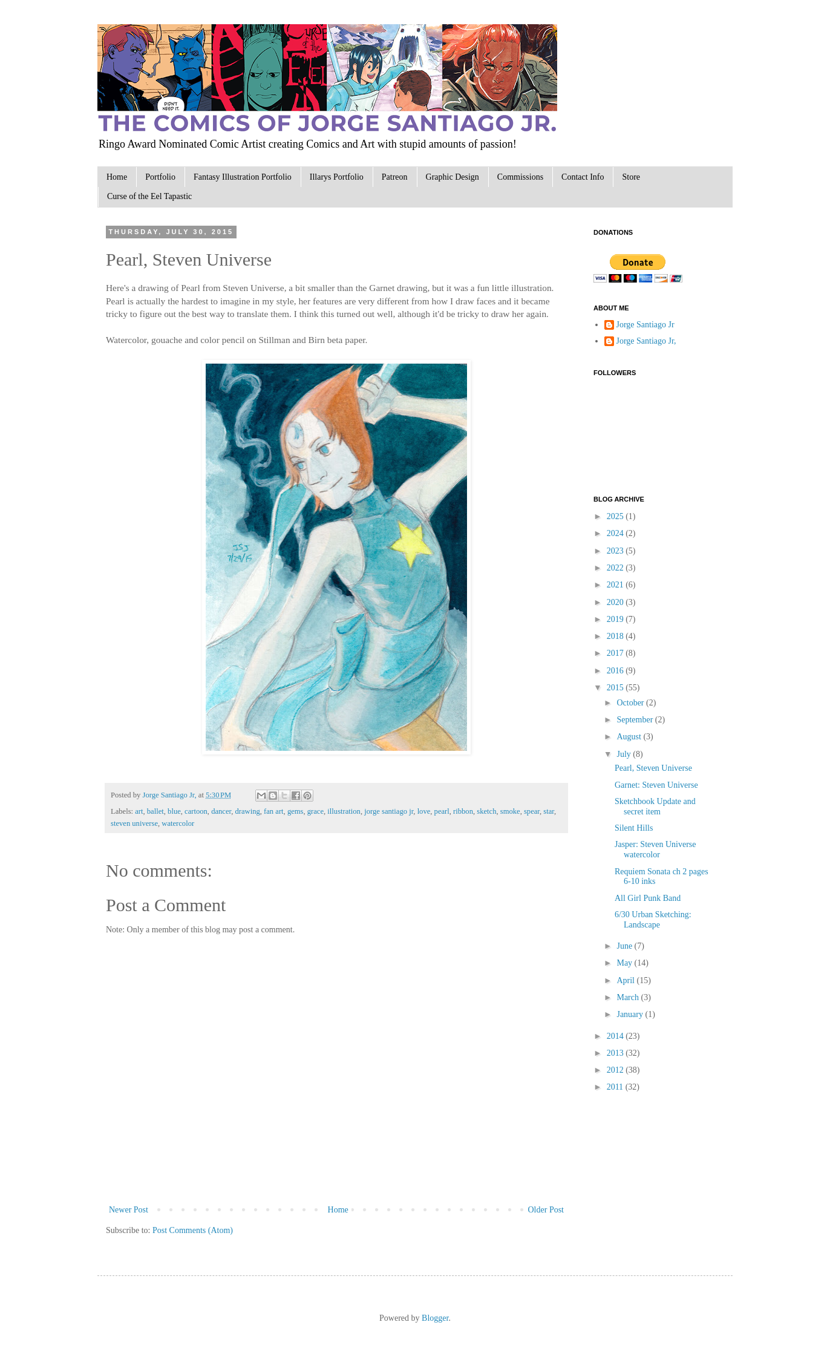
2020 (616, 602)
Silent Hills (634, 828)
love (424, 811)
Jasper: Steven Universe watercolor (655, 849)
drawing (247, 811)
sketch (486, 811)
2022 (616, 567)
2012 (616, 1070)
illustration (344, 811)
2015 (616, 687)
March (628, 997)
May (625, 962)
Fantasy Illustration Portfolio (243, 177)
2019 (616, 619)
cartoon (196, 811)
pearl (441, 811)
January (630, 1014)
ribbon (463, 811)
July (624, 754)
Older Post (546, 1209)
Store (631, 177)
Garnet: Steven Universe (656, 785)
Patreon (395, 177)
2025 (616, 516)
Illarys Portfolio (337, 177)
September (635, 719)
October (631, 702)
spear (532, 811)
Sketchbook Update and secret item (655, 806)
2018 (616, 636)
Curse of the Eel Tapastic (149, 196)
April (626, 980)
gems (295, 811)
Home (116, 177)
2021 (616, 584)
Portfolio (160, 177)
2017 (616, 653)
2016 (616, 670)
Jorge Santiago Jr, (170, 795)
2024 (616, 533)
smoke (510, 811)
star (548, 811)
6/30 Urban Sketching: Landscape (653, 919)
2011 (616, 1086)
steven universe (134, 823)
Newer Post (128, 1209)
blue (174, 811)
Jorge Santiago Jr (645, 324)
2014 (616, 1036)
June (625, 945)
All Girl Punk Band (648, 898)
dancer (221, 811)
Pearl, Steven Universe (653, 768)
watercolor (178, 823)
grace (315, 811)
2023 (616, 550)
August (629, 736)
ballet (155, 811)
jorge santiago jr (388, 811)
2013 (616, 1053)
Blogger (435, 1318)
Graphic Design (452, 177)
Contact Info (582, 177)
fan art (274, 811)
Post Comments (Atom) (192, 1230)
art (139, 811)
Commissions (520, 177)
